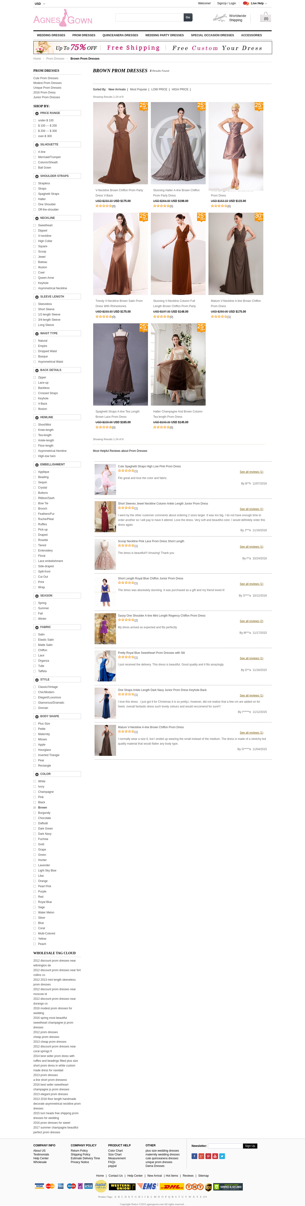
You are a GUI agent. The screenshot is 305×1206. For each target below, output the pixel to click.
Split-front (44, 571)
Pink (41, 797)
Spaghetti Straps (48, 194)
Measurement (117, 1158)
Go (188, 17)
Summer (43, 608)
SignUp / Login (226, 3)
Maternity (44, 734)
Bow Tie (43, 503)
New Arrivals (117, 89)
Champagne (46, 792)
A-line (42, 152)
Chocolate (44, 818)
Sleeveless (45, 304)
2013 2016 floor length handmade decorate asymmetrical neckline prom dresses (57, 1103)
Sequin (42, 482)
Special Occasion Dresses (212, 35)
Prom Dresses (84, 35)
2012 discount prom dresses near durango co (54, 1001)
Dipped (42, 230)
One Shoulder (47, 204)
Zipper (42, 377)
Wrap (41, 587)
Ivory (41, 786)
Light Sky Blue (47, 870)
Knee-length (46, 430)
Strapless (44, 183)
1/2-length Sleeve (49, 314)
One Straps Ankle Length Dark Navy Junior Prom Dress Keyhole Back (162, 690)
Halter (42, 199)
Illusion (42, 267)
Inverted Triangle (48, 755)
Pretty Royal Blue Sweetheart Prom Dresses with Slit (151, 653)
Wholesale (40, 1162)
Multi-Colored (46, 933)
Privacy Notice (80, 1162)
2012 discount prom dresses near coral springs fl (54, 1049)
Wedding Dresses (51, 35)
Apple (42, 744)
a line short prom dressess (50, 1080)
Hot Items (172, 1175)
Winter (42, 618)
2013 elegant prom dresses (50, 1094)
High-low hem (47, 456)
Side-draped (46, 566)
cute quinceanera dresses (162, 1158)
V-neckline (44, 235)
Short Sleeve (46, 309)
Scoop (42, 251)
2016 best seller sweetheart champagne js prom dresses (51, 1087)
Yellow (42, 938)
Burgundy (44, 812)
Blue (41, 923)
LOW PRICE (159, 89)
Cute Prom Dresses (45, 78)
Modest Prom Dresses (47, 83)
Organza (43, 660)
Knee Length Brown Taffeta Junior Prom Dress (232, 193)
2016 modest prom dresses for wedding (52, 1011)
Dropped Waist (47, 351)
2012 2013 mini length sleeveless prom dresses (54, 982)
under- (46, 120)
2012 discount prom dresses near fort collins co (57, 973)
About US (39, 1150)
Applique (43, 472)
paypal (112, 1166)
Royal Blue (45, 902)
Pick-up (43, 529)
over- (45, 136)
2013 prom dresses (45, 1075)
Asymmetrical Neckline (52, 288)
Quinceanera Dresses (120, 35)
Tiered (42, 545)
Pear (41, 760)
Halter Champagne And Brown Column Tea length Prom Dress (178, 414)
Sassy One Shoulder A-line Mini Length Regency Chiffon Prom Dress (161, 615)
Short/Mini (44, 424)
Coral (41, 928)
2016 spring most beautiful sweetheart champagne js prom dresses (53, 1022)
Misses (42, 739)
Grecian (43, 708)
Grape (42, 849)
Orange (43, 881)
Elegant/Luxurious (49, 697)
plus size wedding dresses (162, 1150)
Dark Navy (44, 833)
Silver (41, 917)
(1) (229, 317)
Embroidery (45, 550)
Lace (41, 655)
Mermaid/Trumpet (49, 157)
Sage (41, 907)
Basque (43, 356)
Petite (42, 729)
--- (47, 125)
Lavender (44, 865)
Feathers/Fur (46, 513)
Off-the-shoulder (48, 209)
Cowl (41, 272)
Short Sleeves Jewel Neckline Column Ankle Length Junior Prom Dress (163, 503)
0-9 (205, 1196)
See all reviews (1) (251, 472)
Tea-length (44, 435)
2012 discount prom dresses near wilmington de (54, 963)
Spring (42, 603)
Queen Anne (46, 277)
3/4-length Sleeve (49, 319)
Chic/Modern (46, 692)
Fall (40, 613)
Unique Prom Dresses (47, 87)
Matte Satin (45, 645)
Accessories (251, 35)
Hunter (42, 860)
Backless (44, 388)
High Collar (45, 241)
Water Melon (46, 912)
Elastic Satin (46, 639)
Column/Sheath (48, 162)
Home (37, 58)
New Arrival (154, 1175)
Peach (42, 944)
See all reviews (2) (251, 621)
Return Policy (79, 1150)
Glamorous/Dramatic (51, 702)
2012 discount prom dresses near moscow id (54, 992)
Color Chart (115, 1150)
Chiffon (42, 650)
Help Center (41, 1158)
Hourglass (44, 750)
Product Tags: (105, 1196)
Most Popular (138, 89)
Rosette (43, 540)
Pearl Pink (44, 886)
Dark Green (45, 828)
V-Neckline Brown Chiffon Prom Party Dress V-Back (119, 193)
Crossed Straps (48, 393)
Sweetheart (45, 225)
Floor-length (45, 445)
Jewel (42, 256)
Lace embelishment (50, 561)
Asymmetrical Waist (50, 361)
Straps (42, 188)
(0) (114, 206)
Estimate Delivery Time (85, 1158)
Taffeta (42, 671)
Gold (41, 844)
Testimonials (41, 1154)
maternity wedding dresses (163, 1154)
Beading (43, 477)
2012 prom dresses (45, 1032)
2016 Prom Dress (44, 92)
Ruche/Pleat (46, 519)
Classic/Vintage (48, 687)
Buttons (43, 493)
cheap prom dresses (46, 1037)
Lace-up (43, 382)
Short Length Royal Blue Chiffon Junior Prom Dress (150, 578)
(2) (136, 620)
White (42, 781)
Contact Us (116, 1175)
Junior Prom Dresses (46, 97)
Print (41, 582)
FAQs (111, 1162)
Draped (42, 534)
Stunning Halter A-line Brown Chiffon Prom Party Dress (176, 193)
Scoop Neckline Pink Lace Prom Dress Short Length (151, 541)
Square (42, 246)
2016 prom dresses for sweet (51, 1122)
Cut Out (43, 576)
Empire (42, 346)
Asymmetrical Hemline (52, 451)
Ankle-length (46, 440)
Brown (42, 807)
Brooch (42, 508)
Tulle (41, 666)
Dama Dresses (155, 1166)
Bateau (42, 262)
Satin (41, 634)
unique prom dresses (159, 1162)
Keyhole (43, 283)
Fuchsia (43, 839)
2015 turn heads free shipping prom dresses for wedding (55, 1116)
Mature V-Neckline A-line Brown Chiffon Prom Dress (236, 303)
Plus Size (44, 723)
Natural (42, 340)
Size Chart (115, 1154)
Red (40, 896)
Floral (41, 555)
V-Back (42, 403)
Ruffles (42, 524)
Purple (42, 891)
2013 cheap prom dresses (49, 1041)
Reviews (188, 1175)
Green (42, 854)
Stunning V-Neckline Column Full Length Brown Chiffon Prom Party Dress (174, 304)
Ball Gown (44, 167)
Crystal (42, 487)
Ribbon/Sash (46, 498)
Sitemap (203, 1175)
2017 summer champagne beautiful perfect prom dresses (55, 1130)
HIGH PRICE (180, 89)
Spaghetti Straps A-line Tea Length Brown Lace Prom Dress (118, 414)
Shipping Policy (80, 1154)
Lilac (41, 875)
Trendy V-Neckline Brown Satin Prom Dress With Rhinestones (119, 303)
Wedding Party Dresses (164, 35)
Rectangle (44, 765)
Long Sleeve (46, 325)
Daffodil (43, 823)
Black (41, 802)
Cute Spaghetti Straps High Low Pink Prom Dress (149, 466)
